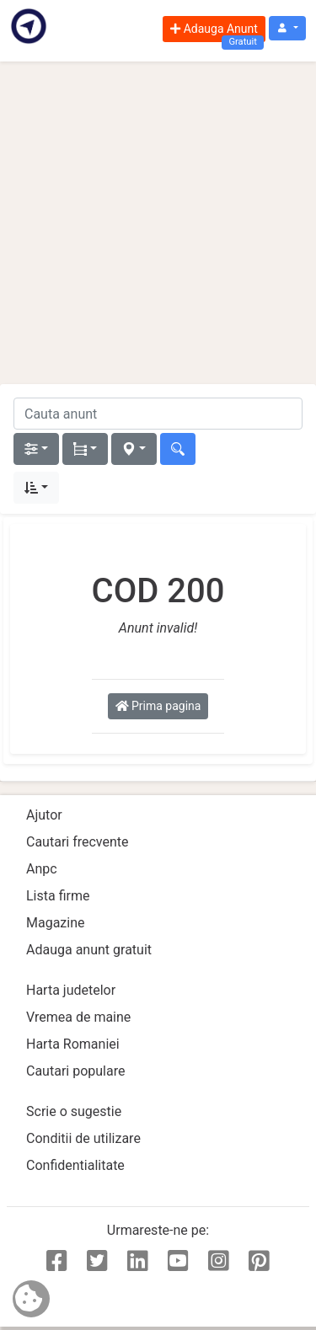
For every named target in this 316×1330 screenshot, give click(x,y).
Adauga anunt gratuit (89, 950)
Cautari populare (75, 1071)
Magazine (55, 923)
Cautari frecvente (77, 842)
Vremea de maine (78, 1017)
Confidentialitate (75, 1165)
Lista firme (57, 896)
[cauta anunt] (158, 414)
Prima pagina (158, 706)
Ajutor (44, 815)
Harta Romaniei (73, 1044)
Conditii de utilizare (83, 1138)
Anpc (41, 869)
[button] (287, 28)
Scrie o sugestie (73, 1111)
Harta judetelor (70, 990)
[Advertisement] (158, 223)
